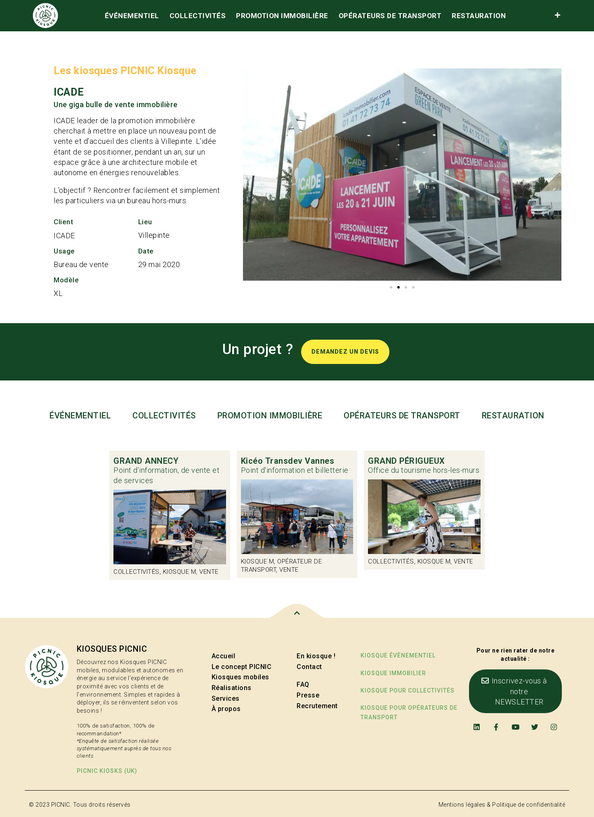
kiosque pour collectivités (408, 690)
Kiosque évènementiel (398, 655)
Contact (309, 667)
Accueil (224, 656)
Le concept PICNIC (242, 667)
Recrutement (317, 706)
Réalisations (232, 688)
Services (226, 698)
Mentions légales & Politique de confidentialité (502, 804)
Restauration (479, 16)
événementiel (132, 16)
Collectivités (198, 16)
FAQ (303, 684)
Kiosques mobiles (240, 677)
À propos (226, 709)
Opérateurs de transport (390, 16)
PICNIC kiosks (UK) (107, 771)
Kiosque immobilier (393, 673)
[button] (391, 287)
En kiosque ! (316, 656)
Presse (308, 695)
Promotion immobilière (282, 16)
